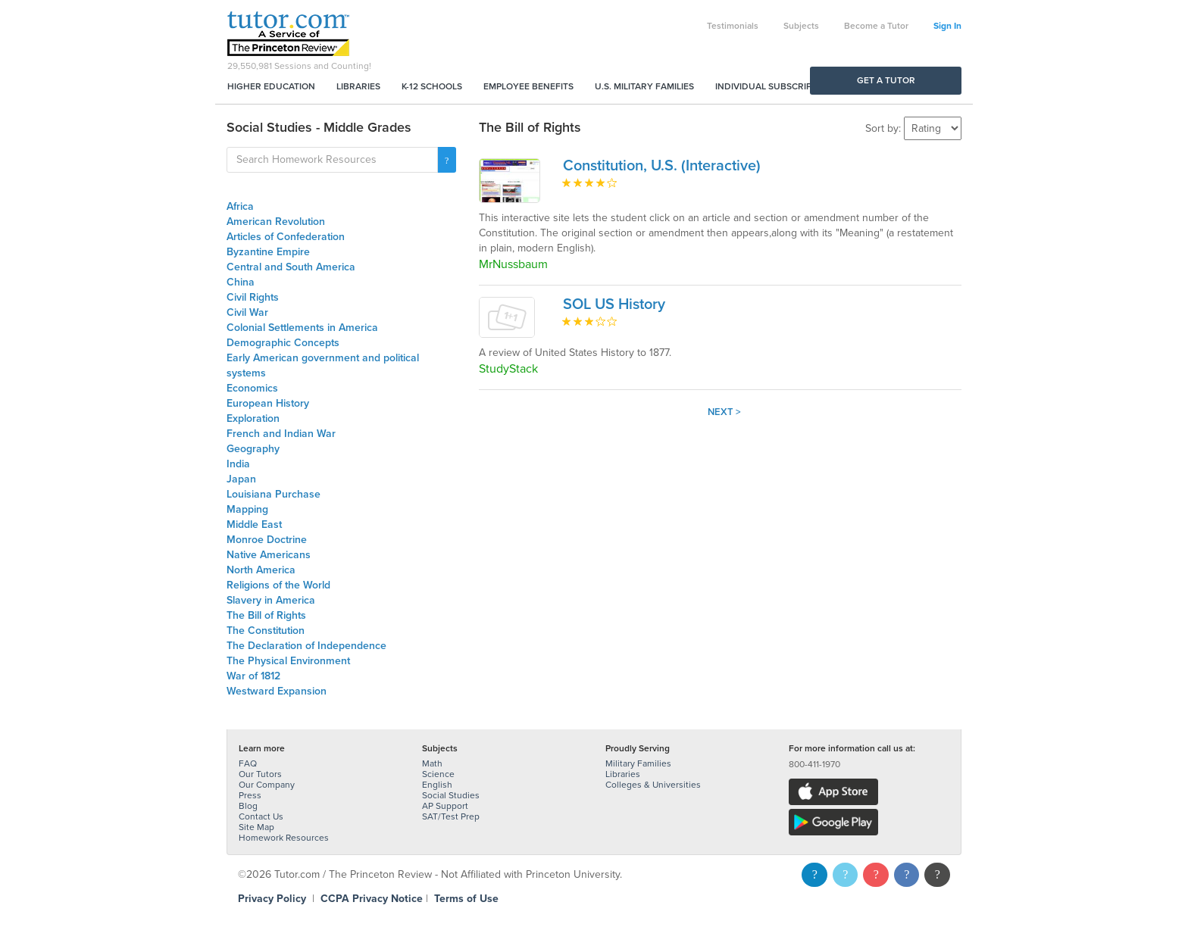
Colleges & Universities (653, 784)
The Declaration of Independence (306, 645)
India (238, 463)
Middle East (254, 524)
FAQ (248, 763)
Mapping (247, 509)
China (241, 282)
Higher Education (271, 86)
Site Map (256, 827)
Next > (724, 412)
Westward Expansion (277, 691)
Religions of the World (278, 585)
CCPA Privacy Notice (371, 898)
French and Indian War (281, 433)
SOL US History (614, 304)
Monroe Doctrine (267, 539)
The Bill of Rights (266, 615)
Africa (240, 206)
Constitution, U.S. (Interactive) (662, 166)
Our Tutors (260, 774)
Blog (248, 806)
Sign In (947, 25)
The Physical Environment (288, 660)
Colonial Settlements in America (302, 327)
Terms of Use (466, 898)
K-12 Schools (432, 86)
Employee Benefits (528, 86)
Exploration (253, 418)
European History (268, 403)
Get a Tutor (886, 80)
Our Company (267, 784)
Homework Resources (284, 837)
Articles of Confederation (286, 236)
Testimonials (732, 25)
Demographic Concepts (283, 342)
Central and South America (291, 267)
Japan (241, 479)
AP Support (445, 806)
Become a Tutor (876, 25)
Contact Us (261, 816)
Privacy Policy (272, 898)
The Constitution (266, 630)
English (437, 784)
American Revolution (276, 221)
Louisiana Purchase (273, 494)
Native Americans (269, 554)
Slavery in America (271, 600)
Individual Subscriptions (776, 86)
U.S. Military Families (644, 86)
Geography (253, 448)
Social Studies (451, 795)
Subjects (801, 25)
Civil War (247, 312)
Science (438, 774)
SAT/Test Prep (451, 816)
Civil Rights (253, 297)
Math (432, 763)
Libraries (358, 86)
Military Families (638, 763)
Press (250, 795)
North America (261, 569)
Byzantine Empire (268, 251)
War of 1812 (253, 676)
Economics (252, 388)
